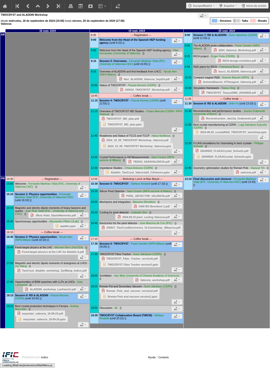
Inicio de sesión (256, 5)
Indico (44, 357)
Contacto (163, 357)
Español (229, 5)
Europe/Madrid (202, 5)
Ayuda (151, 357)
